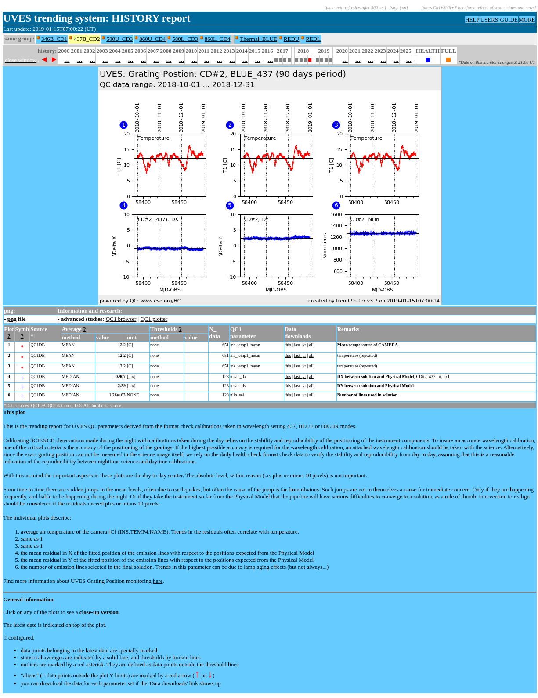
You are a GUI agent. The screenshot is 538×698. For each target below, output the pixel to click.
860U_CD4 (152, 39)
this (288, 344)
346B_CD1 (54, 39)
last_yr (300, 344)
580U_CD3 (119, 39)
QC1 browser (121, 319)
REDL (313, 39)
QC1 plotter (153, 319)
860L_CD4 (218, 39)
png (12, 319)
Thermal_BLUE (258, 39)
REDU (291, 39)
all (311, 344)
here (157, 581)
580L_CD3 (185, 39)
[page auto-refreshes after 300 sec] (355, 7)
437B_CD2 (87, 39)
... (66, 59)
